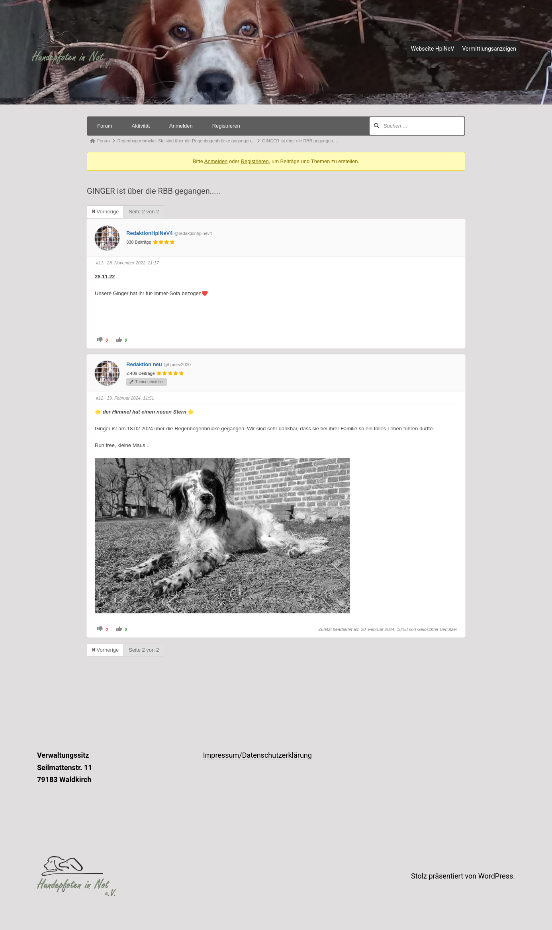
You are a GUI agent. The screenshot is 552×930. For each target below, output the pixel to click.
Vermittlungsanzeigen (489, 48)
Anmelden (181, 126)
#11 (99, 262)
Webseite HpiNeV (432, 48)
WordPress (495, 876)
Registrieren (226, 126)
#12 (99, 398)
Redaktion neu (144, 364)
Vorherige (105, 212)
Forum (104, 126)
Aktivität (141, 126)
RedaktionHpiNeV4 (149, 233)
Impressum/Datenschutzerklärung (257, 755)
